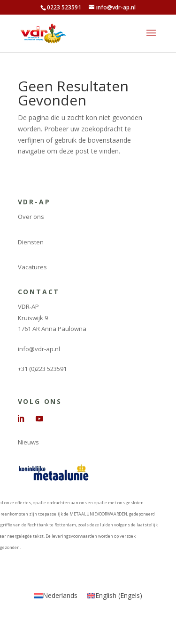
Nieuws (28, 442)
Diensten (31, 242)
